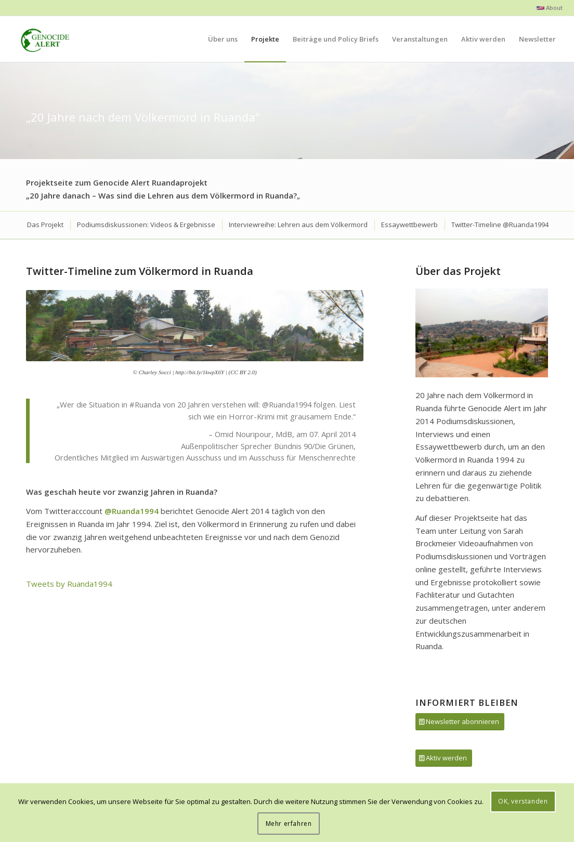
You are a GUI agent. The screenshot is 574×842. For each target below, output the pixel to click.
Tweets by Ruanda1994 (69, 583)
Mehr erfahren (289, 823)
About (550, 7)
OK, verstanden (522, 801)
